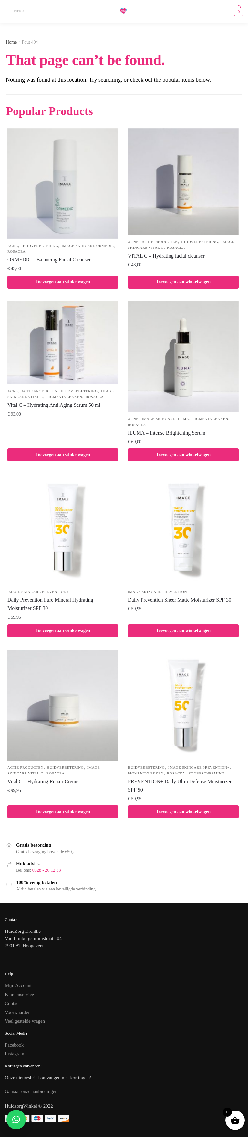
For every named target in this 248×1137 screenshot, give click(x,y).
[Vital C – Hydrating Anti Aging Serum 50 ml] (62, 342)
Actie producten (160, 242)
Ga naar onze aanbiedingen (31, 1091)
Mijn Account (18, 985)
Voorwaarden (18, 1012)
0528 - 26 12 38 (46, 870)
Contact (12, 1003)
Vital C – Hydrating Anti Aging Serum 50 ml (53, 405)
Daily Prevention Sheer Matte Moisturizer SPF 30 (179, 600)
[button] (16, 1119)
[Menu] (14, 11)
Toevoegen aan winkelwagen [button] (63, 281)
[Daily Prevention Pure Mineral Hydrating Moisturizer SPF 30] (62, 529)
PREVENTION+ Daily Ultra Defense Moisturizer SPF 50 (180, 786)
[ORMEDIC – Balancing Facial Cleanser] (62, 183)
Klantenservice (19, 994)
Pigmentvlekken (64, 397)
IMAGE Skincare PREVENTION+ (38, 592)
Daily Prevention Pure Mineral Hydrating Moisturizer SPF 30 (50, 604)
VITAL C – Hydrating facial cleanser (166, 255)
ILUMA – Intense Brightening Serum (166, 433)
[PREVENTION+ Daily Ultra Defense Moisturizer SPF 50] (183, 705)
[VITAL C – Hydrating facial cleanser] (183, 181)
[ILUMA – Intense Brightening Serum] (183, 356)
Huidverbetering (39, 245)
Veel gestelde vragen (25, 1021)
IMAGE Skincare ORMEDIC (88, 245)
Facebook (14, 1045)
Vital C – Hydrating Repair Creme (42, 781)
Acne (12, 245)
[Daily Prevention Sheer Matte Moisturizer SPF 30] (183, 529)
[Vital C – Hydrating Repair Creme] (62, 705)
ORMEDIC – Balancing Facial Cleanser (49, 259)
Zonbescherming (206, 773)
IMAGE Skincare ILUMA (165, 419)
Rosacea (16, 251)
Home (11, 42)
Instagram (14, 1053)
